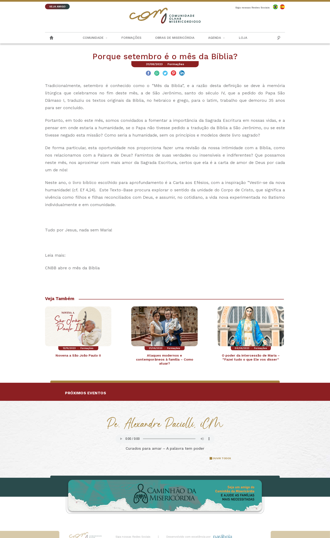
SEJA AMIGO (57, 6)
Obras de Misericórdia (174, 38)
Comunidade (93, 38)
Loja (243, 38)
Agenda (214, 38)
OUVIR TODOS (222, 458)
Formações (131, 38)
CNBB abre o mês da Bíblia (72, 267)
